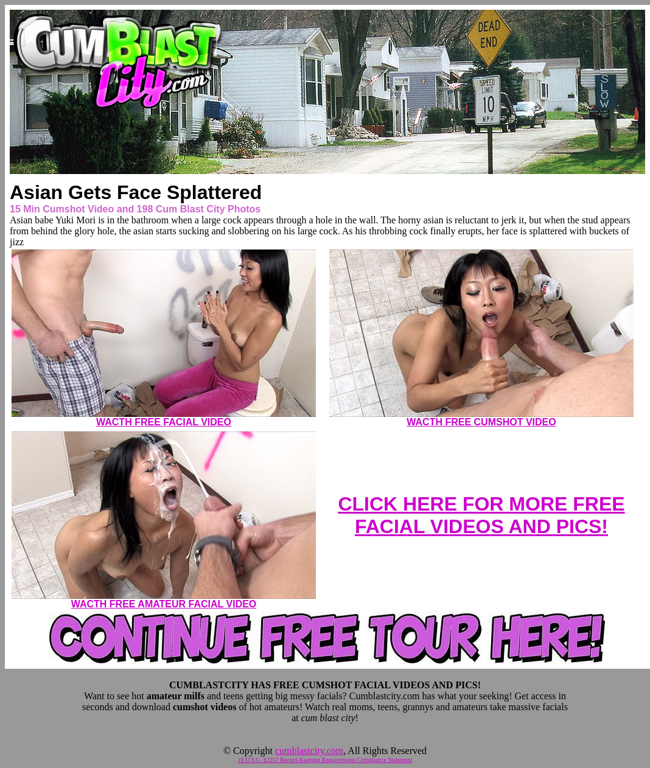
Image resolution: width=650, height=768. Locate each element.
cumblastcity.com (309, 750)
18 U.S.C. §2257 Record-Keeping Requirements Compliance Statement (325, 759)
